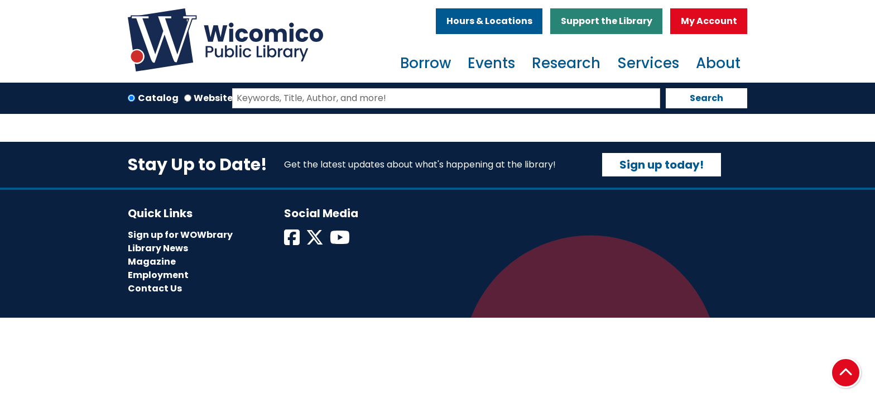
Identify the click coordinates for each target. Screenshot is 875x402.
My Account (709, 21)
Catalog (158, 98)
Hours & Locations (489, 21)
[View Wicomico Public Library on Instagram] (341, 240)
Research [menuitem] (566, 63)
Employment (158, 275)
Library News (158, 248)
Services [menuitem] (648, 63)
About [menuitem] (718, 63)
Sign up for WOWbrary (180, 234)
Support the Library (606, 21)
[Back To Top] (845, 372)
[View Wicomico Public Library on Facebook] (292, 240)
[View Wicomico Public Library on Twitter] (315, 240)
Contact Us (155, 288)
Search (706, 98)
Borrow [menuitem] (425, 63)
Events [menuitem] (491, 63)
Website (213, 98)
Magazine (152, 261)
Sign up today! (661, 165)
